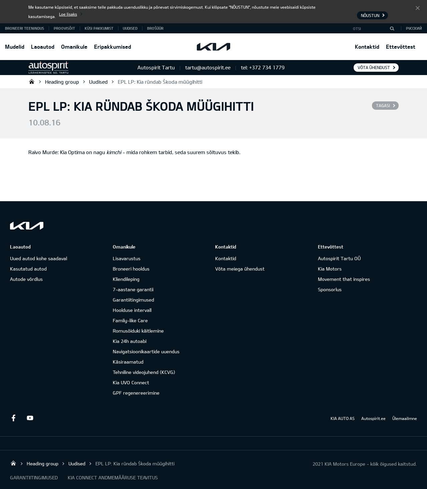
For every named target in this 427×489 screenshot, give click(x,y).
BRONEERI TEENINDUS (24, 28)
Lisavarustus (126, 258)
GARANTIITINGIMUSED (34, 477)
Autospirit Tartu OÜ (31, 81)
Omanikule (74, 46)
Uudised (130, 28)
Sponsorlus (330, 289)
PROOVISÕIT (64, 28)
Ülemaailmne (404, 418)
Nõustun (417, 7)
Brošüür (155, 28)
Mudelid (14, 46)
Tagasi (383, 105)
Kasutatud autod (28, 269)
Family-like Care (130, 320)
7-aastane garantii (133, 289)
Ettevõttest (400, 46)
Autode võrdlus (26, 279)
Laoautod (42, 46)
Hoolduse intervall (132, 310)
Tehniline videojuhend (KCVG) (144, 372)
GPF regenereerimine (136, 393)
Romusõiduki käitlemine (138, 331)
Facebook (13, 418)
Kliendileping (126, 279)
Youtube (30, 418)
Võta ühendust (374, 67)
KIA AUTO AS (343, 418)
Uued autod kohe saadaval (38, 258)
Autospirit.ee (373, 418)
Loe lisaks (68, 14)
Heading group (62, 82)
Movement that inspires (344, 279)
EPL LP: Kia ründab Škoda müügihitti (160, 82)
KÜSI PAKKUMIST (99, 28)
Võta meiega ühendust (240, 269)
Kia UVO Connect (131, 382)
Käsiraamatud (128, 362)
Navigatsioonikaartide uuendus (146, 351)
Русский (414, 28)
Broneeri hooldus (131, 269)
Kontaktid (367, 46)
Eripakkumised (112, 46)
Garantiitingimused (133, 300)
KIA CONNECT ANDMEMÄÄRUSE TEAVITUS (113, 477)
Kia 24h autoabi (129, 341)
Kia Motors (330, 269)
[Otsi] (392, 28)
